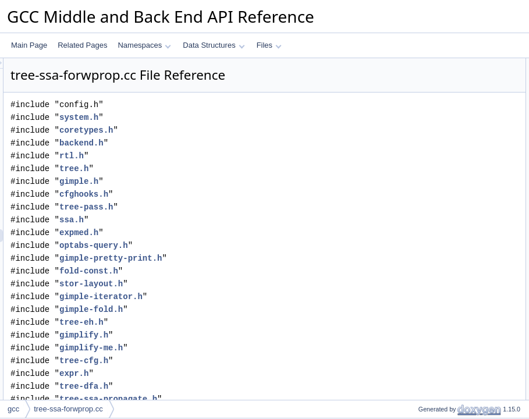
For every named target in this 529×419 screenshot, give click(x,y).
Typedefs (413, 129)
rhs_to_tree (426, 180)
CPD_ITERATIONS (438, 103)
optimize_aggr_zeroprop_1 (450, 372)
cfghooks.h (229, 194)
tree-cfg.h (229, 360)
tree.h (219, 168)
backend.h (227, 142)
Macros (410, 90)
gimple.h (224, 181)
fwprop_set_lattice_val (443, 193)
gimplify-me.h (236, 347)
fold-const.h (234, 270)
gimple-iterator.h (246, 296)
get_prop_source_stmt (443, 218)
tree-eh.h (227, 322)
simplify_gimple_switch (444, 346)
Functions (414, 154)
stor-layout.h (236, 283)
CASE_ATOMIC (433, 116)
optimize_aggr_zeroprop (446, 385)
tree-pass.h (231, 206)
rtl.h (217, 155)
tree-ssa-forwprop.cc (68, 408)
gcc (13, 408)
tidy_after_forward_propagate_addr (463, 308)
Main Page (29, 45)
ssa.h (217, 219)
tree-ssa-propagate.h (254, 398)
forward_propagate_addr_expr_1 (459, 321)
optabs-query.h (239, 245)
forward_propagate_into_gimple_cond (467, 295)
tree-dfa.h (229, 386)
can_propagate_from (441, 231)
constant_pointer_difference (452, 359)
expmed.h (224, 232)
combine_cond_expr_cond (450, 257)
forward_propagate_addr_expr (455, 167)
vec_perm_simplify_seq (445, 141)
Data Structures (213, 45)
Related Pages (82, 45)
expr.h (219, 373)
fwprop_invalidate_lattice (447, 205)
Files (269, 45)
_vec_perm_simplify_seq (447, 77)
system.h (224, 117)
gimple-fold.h (236, 309)
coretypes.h (231, 130)
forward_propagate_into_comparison (465, 282)
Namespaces (144, 45)
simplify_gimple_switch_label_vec (461, 333)
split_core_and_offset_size (450, 397)
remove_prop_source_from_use (458, 244)
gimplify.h (229, 334)
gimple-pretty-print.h (256, 258)
